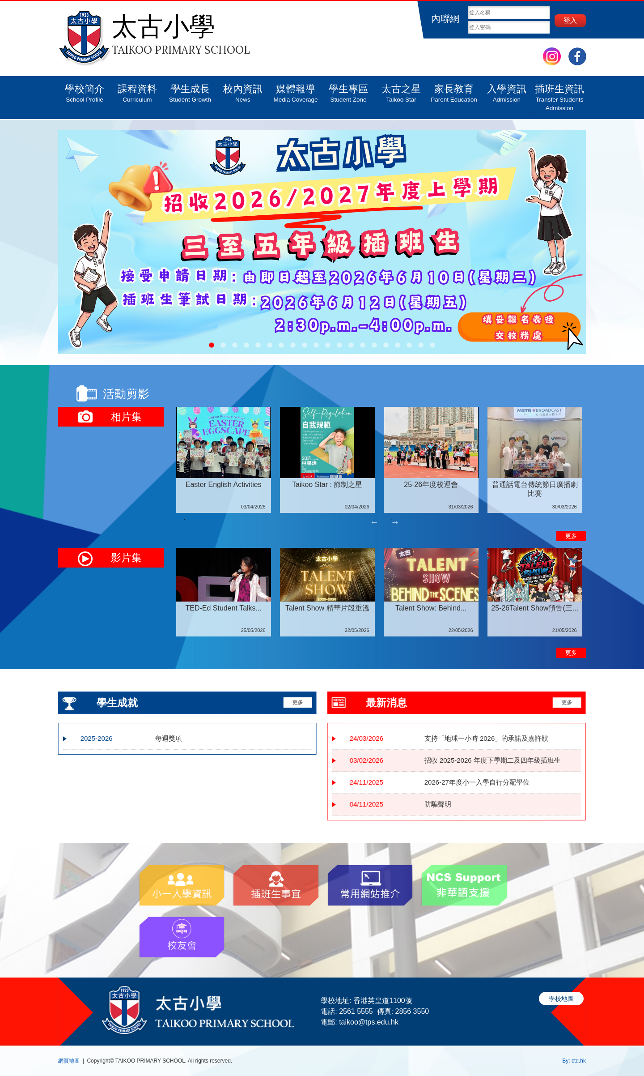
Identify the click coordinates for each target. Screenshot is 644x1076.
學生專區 (348, 90)
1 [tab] (184, 519)
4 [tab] (495, 519)
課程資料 (137, 90)
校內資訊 (242, 90)
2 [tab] (288, 519)
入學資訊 (506, 90)
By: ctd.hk (574, 1061)
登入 (570, 20)
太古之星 (401, 90)
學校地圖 (561, 998)
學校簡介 (84, 90)
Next (394, 521)
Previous (374, 521)
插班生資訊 (559, 94)
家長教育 (454, 90)
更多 (571, 536)
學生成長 (190, 90)
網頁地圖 (69, 1061)
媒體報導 (295, 90)
